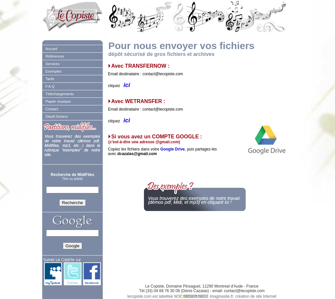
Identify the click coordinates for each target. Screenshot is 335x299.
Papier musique (58, 101)
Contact (51, 109)
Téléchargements (59, 94)
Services (52, 64)
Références (54, 56)
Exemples (53, 71)
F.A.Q (50, 86)
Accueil (51, 49)
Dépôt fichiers (56, 116)
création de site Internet (255, 296)
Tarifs (49, 79)
